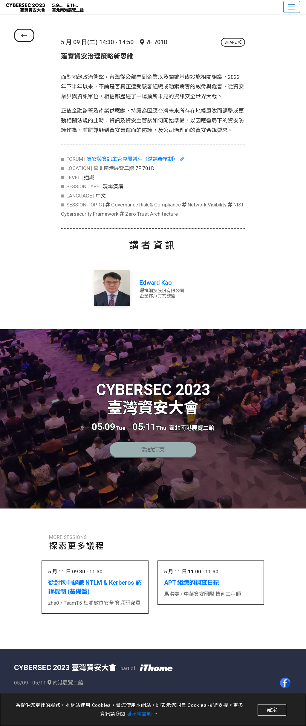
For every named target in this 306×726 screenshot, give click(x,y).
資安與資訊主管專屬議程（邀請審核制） (135, 159)
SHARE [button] (232, 42)
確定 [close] (272, 710)
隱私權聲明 (140, 714)
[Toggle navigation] (291, 7)
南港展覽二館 (65, 681)
